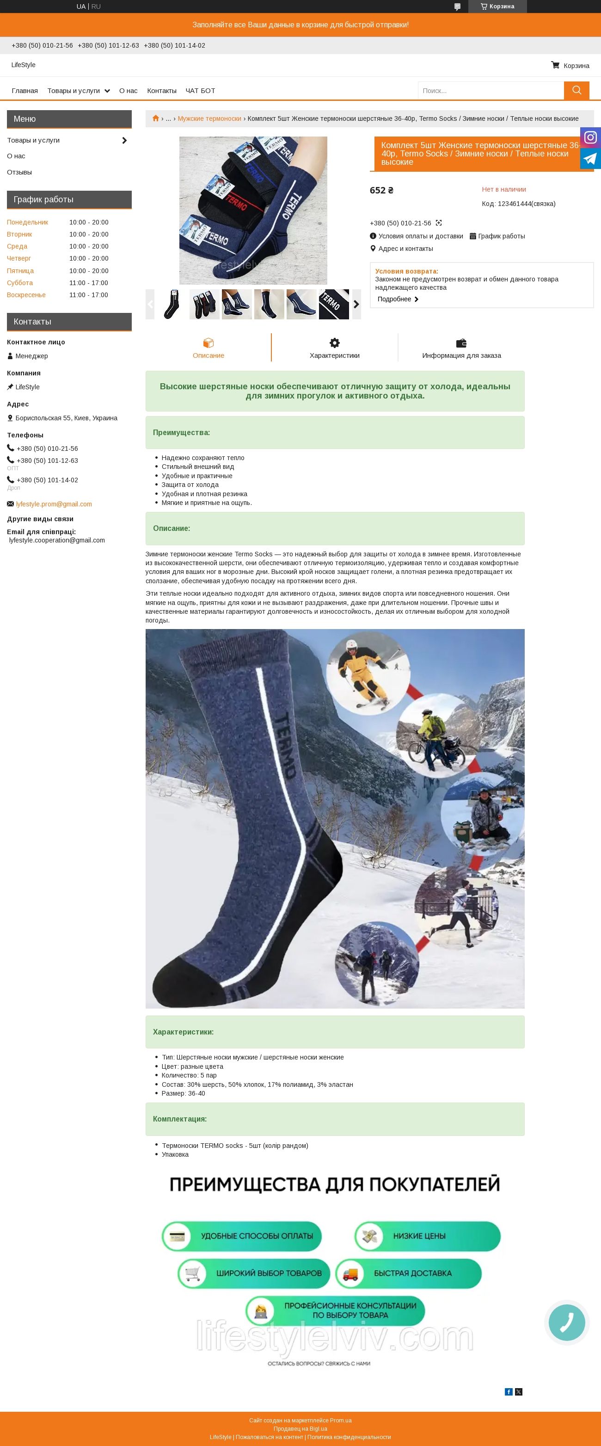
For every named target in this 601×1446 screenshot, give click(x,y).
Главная (25, 90)
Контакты (162, 90)
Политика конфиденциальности (349, 1437)
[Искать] (576, 90)
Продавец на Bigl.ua (300, 1429)
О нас (128, 90)
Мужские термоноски (209, 118)
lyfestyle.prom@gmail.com (54, 504)
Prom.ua (341, 1420)
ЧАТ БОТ (200, 90)
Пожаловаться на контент (269, 1437)
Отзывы (19, 172)
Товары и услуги (73, 90)
